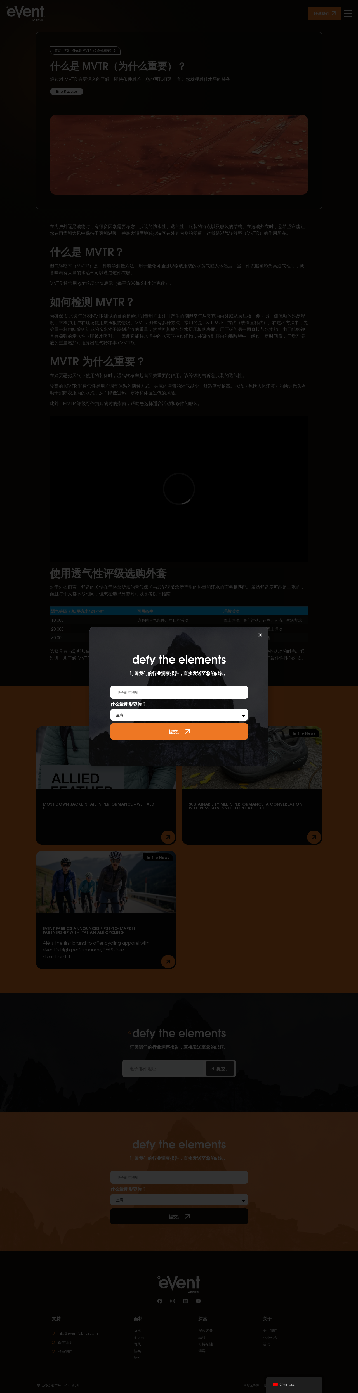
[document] (179, 696)
